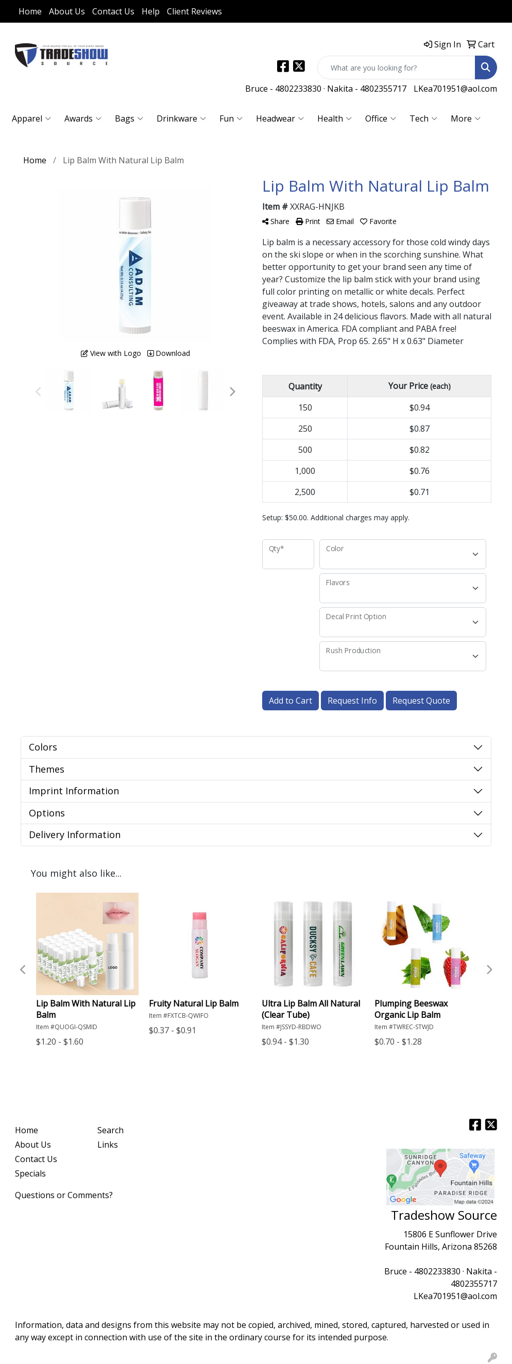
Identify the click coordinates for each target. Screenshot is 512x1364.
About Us (67, 11)
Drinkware (181, 118)
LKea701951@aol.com (455, 88)
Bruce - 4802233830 (283, 88)
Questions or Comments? (64, 1195)
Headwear (280, 118)
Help (151, 11)
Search (110, 1130)
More (466, 118)
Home (30, 11)
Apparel (31, 118)
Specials (30, 1173)
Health (334, 118)
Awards (82, 118)
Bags (129, 118)
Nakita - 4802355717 (366, 88)
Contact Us (113, 11)
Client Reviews (194, 11)
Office (380, 118)
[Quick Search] (396, 67)
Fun (231, 118)
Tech (423, 118)
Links (107, 1144)
